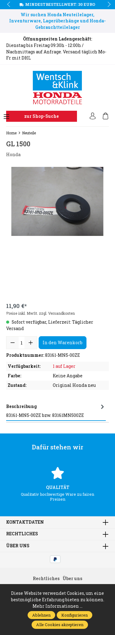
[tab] (56, 411)
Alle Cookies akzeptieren (59, 624)
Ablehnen (41, 615)
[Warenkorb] (105, 116)
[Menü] (6, 117)
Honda (13, 154)
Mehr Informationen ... (57, 606)
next (107, 4)
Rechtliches (22, 534)
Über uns (17, 546)
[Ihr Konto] (92, 116)
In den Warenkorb (62, 342)
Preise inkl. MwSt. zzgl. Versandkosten (40, 313)
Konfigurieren (74, 615)
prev (9, 4)
